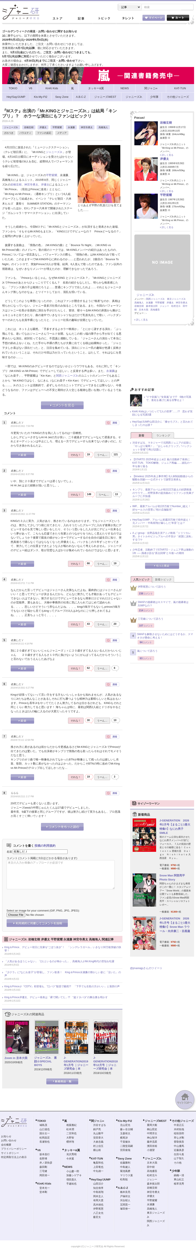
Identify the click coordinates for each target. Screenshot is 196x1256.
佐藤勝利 (125, 1163)
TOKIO (41, 1121)
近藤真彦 (179, 1150)
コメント (12, 858)
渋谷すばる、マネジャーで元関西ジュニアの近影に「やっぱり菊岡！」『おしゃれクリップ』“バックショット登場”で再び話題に (162, 446)
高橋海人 (103, 127)
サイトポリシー (10, 1153)
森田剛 (43, 1167)
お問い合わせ (8, 1140)
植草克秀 (179, 1184)
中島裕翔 (98, 1192)
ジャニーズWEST (156, 1121)
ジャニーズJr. (11, 127)
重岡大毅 (152, 1125)
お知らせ (6, 1136)
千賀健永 (125, 1142)
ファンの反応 (44, 133)
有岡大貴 (98, 1200)
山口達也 (44, 1129)
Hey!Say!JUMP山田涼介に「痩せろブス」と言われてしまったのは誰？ (162, 424)
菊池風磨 (125, 1171)
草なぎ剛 (179, 1138)
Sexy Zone (125, 1159)
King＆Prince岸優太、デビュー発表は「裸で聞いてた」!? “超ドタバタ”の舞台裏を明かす (56, 997)
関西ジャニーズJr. (67, 376)
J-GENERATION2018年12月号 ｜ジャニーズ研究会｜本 (105, 1064)
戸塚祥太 (125, 1196)
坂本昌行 (44, 1154)
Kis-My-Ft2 (125, 1121)
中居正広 (179, 1125)
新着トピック (163, 580)
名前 (9, 852)
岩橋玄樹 (28, 127)
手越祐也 (71, 1184)
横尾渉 (124, 1138)
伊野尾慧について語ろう (148, 588)
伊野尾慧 (98, 1209)
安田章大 (98, 1138)
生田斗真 (179, 1154)
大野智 (70, 1138)
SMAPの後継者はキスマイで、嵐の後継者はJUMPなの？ (159, 604)
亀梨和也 (98, 1163)
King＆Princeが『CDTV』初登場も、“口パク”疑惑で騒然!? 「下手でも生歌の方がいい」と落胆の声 (62, 986)
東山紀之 (179, 1179)
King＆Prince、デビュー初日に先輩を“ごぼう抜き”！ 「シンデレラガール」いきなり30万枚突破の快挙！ (62, 949)
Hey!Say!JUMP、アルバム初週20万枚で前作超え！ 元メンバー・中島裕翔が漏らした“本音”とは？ (163, 522)
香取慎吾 (179, 1142)
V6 (39, 1150)
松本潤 (70, 1129)
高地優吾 (155, 310)
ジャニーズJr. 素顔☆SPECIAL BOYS (45, 1062)
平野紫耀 (57, 127)
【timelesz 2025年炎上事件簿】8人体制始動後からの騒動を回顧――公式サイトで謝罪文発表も (162, 478)
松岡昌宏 (44, 1138)
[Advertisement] (162, 358)
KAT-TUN (97, 1159)
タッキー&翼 (72, 1150)
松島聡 (124, 1179)
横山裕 (97, 1150)
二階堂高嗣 (126, 1146)
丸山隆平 (98, 1133)
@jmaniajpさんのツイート (146, 968)
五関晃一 (125, 1205)
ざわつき (8, 133)
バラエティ (25, 133)
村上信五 (98, 1146)
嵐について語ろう (144, 653)
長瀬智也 (44, 1142)
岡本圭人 (98, 1196)
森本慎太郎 (152, 306)
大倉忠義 (98, 1142)
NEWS (68, 1167)
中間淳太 (152, 1133)
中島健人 (125, 1167)
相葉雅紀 (71, 1125)
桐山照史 (152, 1129)
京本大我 (143, 310)
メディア (62, 133)
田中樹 (151, 1167)
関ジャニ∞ (97, 1121)
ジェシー (164, 306)
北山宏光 (125, 1125)
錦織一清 (179, 1175)
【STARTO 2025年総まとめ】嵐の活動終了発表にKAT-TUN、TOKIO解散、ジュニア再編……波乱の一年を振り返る (162, 463)
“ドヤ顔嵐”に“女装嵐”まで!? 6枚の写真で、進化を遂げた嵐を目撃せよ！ (169, 399)
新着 (141, 436)
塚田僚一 (125, 1209)
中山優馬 (179, 1146)
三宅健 (43, 1171)
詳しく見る (167, 155)
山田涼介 (98, 1184)
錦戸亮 (97, 1129)
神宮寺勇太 (87, 127)
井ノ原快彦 (45, 1163)
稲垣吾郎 (179, 1133)
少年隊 (176, 1171)
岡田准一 (44, 1175)
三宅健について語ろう (146, 620)
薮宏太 (97, 1217)
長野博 (43, 1159)
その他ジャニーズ (183, 1121)
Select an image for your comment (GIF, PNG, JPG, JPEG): (43, 911)
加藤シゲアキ (74, 1175)
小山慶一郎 (72, 1171)
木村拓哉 (179, 1129)
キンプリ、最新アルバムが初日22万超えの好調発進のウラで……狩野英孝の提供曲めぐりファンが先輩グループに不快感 (163, 493)
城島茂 (43, 1125)
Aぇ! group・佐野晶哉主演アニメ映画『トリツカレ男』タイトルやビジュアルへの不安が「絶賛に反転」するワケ (163, 537)
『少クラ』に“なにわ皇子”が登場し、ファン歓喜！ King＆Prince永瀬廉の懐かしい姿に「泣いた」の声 (62, 974)
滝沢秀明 (71, 1154)
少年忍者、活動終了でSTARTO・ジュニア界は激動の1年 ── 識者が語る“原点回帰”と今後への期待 (163, 552)
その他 (177, 1163)
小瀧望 (151, 1150)
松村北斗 (176, 306)
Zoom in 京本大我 (16, 1058)
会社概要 (6, 1145)
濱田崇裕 (152, 1146)
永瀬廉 (71, 127)
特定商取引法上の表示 (14, 1157)
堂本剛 (43, 1192)
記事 (81, 19)
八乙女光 (98, 1213)
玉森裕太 (125, 1133)
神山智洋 (152, 1138)
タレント (127, 19)
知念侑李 (98, 1188)
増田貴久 (71, 1180)
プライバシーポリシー (14, 1149)
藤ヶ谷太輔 (126, 1129)
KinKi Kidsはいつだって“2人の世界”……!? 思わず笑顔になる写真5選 (162, 413)
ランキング (163, 436)
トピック (104, 19)
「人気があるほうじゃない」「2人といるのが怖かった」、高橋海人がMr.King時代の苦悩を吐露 (59, 961)
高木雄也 (98, 1205)
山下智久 (179, 1158)
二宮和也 (71, 1133)
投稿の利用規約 (45, 846)
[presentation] (39, 896)
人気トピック (141, 580)
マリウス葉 (126, 1175)
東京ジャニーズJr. (176, 299)
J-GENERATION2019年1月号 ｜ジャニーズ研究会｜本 (76, 1064)
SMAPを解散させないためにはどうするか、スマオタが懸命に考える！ (161, 636)
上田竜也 (98, 1167)
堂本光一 (44, 1188)
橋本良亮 (125, 1192)
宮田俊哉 (125, 1150)
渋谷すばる (99, 1125)
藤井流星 (152, 1142)
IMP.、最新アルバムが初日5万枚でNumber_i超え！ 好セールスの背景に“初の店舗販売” (162, 508)
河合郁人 (125, 1200)
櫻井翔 (70, 1142)
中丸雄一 (98, 1171)
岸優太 (42, 127)
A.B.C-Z (123, 1188)
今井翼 (70, 1159)
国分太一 (44, 1133)
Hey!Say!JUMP (101, 1180)
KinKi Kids (44, 1184)
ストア (57, 19)
